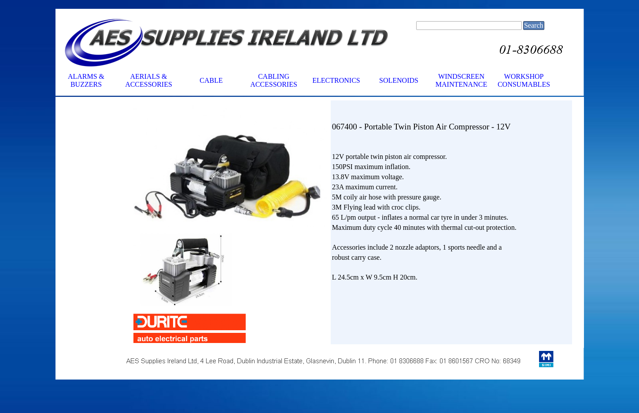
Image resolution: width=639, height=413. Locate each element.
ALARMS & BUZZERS (86, 80)
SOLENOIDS (398, 80)
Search (533, 25)
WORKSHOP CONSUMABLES (524, 80)
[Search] (469, 25)
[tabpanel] (451, 192)
